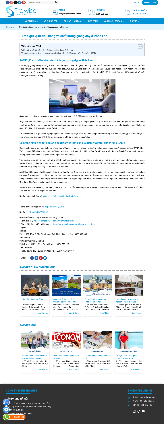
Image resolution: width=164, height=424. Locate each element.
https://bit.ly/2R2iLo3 (38, 212)
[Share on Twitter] (36, 258)
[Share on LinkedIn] (45, 258)
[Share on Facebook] (32, 258)
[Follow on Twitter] (20, 2)
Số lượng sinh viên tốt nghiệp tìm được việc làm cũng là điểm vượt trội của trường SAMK (58, 53)
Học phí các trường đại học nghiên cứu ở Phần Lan (128, 300)
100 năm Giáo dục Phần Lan (34, 299)
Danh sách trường (113, 21)
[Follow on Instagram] (12, 2)
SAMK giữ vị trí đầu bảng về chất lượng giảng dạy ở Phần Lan (47, 50)
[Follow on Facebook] (8, 2)
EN (135, 2)
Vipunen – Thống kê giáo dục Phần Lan (60, 196)
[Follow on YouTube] (24, 2)
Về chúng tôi (51, 21)
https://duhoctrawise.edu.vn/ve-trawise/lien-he (55, 221)
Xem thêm (42, 313)
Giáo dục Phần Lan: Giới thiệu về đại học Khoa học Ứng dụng (64, 300)
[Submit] (56, 2)
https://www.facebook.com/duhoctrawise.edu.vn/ (74, 224)
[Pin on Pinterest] (41, 258)
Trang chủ (31, 21)
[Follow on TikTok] (16, 2)
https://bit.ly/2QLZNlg (54, 207)
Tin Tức (134, 21)
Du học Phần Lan (73, 21)
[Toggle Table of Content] (139, 46)
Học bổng (93, 21)
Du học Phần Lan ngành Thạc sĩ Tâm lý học (95, 300)
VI (139, 2)
